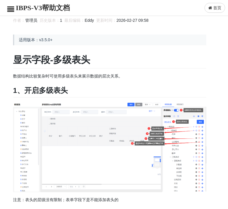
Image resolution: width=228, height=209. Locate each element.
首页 (214, 8)
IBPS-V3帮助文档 (43, 8)
